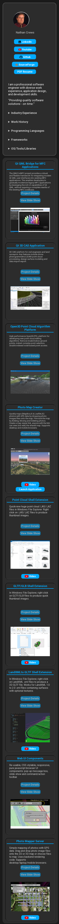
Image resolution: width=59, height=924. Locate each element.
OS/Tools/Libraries (23, 148)
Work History (19, 121)
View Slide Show (30, 200)
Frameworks (19, 139)
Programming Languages (27, 130)
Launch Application (30, 489)
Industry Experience (24, 113)
